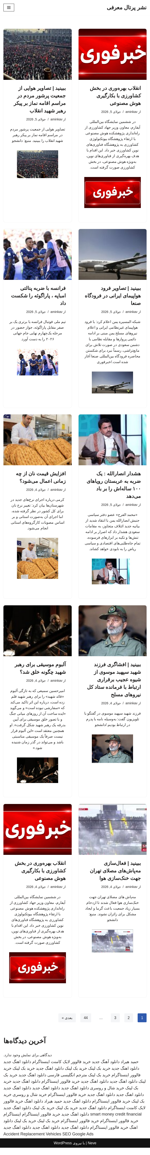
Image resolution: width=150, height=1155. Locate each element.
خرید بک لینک (99, 1075)
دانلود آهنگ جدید (106, 1069)
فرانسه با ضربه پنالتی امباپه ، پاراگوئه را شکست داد (38, 297)
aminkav (131, 112)
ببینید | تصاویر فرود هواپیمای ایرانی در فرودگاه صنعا (113, 297)
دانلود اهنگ (33, 1108)
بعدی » (66, 1025)
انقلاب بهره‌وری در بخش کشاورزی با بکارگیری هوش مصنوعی (115, 95)
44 (85, 1025)
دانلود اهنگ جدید (17, 1069)
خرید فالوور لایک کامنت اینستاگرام (61, 1069)
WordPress (63, 1150)
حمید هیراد (130, 1069)
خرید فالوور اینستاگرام (60, 1088)
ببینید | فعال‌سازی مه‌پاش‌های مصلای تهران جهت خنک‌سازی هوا (115, 876)
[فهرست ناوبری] (8, 7)
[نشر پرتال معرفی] (127, 7)
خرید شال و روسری (107, 1095)
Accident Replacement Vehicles (32, 1141)
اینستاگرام (12, 1121)
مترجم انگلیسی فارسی (67, 1082)
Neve (92, 1150)
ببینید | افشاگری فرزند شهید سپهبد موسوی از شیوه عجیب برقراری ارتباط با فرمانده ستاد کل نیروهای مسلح (114, 684)
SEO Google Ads (77, 1141)
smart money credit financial (116, 1121)
